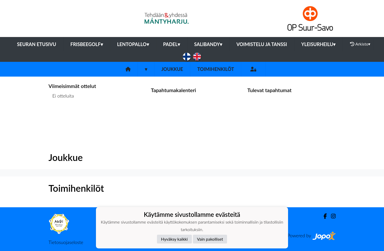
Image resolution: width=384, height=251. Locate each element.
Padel (171, 44)
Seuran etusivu (36, 44)
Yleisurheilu (318, 44)
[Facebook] (323, 216)
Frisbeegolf (86, 44)
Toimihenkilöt (215, 69)
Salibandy (208, 44)
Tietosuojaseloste (66, 242)
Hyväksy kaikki (174, 239)
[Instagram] (331, 216)
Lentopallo (133, 44)
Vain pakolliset (210, 239)
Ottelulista (61, 115)
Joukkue (172, 69)
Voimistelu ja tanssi (261, 44)
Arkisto (360, 44)
